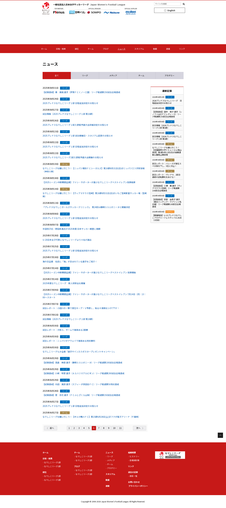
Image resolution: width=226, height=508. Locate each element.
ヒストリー (134, 456)
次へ (138, 427)
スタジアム (139, 48)
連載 (168, 48)
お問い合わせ (134, 482)
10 (114, 427)
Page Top (220, 435)
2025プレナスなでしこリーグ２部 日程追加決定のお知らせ (70, 103)
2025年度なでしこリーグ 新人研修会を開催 (64, 283)
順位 (77, 48)
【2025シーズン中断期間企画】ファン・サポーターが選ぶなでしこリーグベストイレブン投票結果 (89, 182)
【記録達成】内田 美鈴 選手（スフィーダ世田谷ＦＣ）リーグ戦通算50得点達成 (81, 384)
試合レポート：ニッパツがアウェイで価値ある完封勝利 (69, 340)
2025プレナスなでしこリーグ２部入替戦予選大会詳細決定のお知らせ (75, 124)
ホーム (44, 48)
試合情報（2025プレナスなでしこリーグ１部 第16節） (68, 113)
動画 (155, 48)
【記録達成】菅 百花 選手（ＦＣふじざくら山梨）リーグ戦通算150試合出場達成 (81, 395)
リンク (182, 48)
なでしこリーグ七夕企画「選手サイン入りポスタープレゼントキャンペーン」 (79, 351)
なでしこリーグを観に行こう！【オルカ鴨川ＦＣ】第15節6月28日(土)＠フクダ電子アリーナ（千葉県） (91, 416)
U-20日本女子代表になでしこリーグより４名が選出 (67, 239)
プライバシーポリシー (138, 485)
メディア (111, 460)
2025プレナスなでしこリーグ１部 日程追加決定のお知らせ (70, 146)
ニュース (121, 48)
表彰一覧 (133, 476)
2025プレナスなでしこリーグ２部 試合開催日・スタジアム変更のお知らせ (78, 135)
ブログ (106, 48)
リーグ (110, 456)
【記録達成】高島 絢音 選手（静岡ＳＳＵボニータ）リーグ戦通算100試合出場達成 (82, 362)
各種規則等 (134, 460)
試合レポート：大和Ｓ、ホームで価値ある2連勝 (65, 329)
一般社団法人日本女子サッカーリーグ (89, 4)
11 (120, 427)
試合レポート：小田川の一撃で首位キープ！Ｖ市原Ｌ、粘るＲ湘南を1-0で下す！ (81, 308)
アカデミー (112, 468)
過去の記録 (133, 472)
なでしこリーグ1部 (52, 462)
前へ (52, 427)
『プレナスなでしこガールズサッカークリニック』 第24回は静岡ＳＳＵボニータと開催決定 (86, 207)
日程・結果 (61, 48)
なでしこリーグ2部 (52, 466)
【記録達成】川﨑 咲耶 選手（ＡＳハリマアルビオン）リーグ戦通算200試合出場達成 (83, 373)
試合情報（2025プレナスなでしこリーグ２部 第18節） (68, 319)
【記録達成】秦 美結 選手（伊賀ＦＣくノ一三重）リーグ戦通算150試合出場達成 (81, 92)
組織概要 (132, 452)
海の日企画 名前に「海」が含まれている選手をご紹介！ (70, 261)
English (171, 10)
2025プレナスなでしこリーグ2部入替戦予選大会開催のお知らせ (73, 157)
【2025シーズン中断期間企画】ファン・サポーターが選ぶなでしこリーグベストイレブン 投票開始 (89, 272)
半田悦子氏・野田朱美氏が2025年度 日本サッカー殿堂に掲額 (71, 228)
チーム (91, 48)
